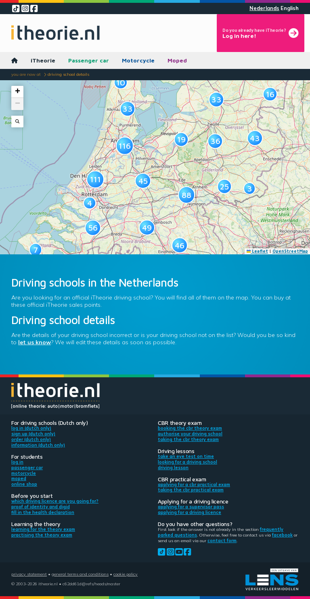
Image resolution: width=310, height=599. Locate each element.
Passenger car (88, 60)
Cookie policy (125, 574)
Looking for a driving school (187, 462)
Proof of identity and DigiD (40, 507)
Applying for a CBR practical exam (194, 484)
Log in (17, 462)
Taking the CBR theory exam (188, 439)
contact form (222, 540)
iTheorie (43, 60)
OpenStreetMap (290, 251)
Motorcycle (138, 60)
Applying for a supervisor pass (191, 507)
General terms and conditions (80, 574)
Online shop (24, 484)
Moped (177, 60)
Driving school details (68, 74)
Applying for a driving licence (189, 512)
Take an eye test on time (186, 456)
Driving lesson (173, 467)
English (290, 8)
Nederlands (264, 8)
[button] (89, 203)
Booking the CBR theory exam (190, 428)
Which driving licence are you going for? (54, 501)
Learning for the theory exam (43, 529)
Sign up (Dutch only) (33, 434)
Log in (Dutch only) (31, 428)
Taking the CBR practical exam (191, 490)
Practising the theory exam (41, 535)
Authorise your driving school (190, 434)
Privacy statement (29, 574)
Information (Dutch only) (38, 445)
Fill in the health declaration (42, 512)
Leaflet (257, 251)
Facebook (282, 535)
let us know (34, 342)
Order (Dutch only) (31, 439)
